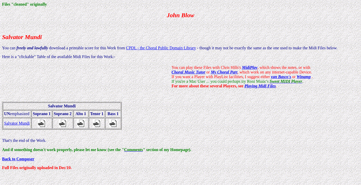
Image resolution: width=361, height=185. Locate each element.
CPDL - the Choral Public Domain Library (161, 48)
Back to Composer (18, 159)
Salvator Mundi (17, 123)
